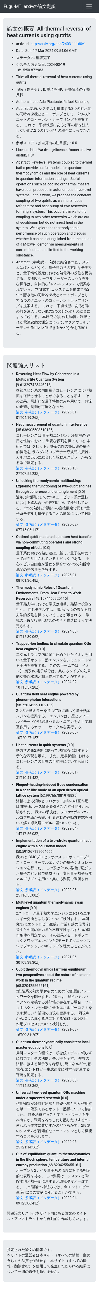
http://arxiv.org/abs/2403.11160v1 (58, 44)
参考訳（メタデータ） (43, 412)
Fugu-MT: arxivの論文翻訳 (30, 6)
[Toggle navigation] (89, 6)
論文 (19, 412)
